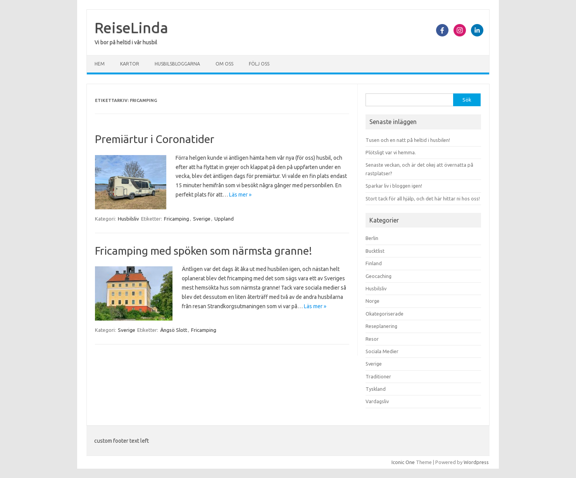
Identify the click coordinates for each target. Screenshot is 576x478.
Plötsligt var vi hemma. (391, 152)
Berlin (372, 238)
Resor (372, 339)
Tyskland (376, 389)
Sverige (201, 218)
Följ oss (259, 63)
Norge (372, 301)
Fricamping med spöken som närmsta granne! (203, 251)
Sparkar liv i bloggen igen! (394, 185)
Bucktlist (375, 251)
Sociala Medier (382, 351)
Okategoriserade (385, 313)
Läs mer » (240, 195)
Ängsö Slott (173, 330)
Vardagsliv (377, 401)
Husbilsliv (128, 218)
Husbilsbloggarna (177, 63)
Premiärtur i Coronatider (154, 139)
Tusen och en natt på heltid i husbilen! (408, 140)
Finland (374, 263)
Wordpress (476, 462)
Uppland (224, 218)
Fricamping (176, 218)
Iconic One (403, 462)
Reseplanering (381, 326)
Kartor (129, 63)
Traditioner (378, 376)
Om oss (224, 63)
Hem (100, 63)
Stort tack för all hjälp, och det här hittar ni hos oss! (423, 198)
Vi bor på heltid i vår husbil (126, 42)
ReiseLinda (131, 27)
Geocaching (378, 276)
